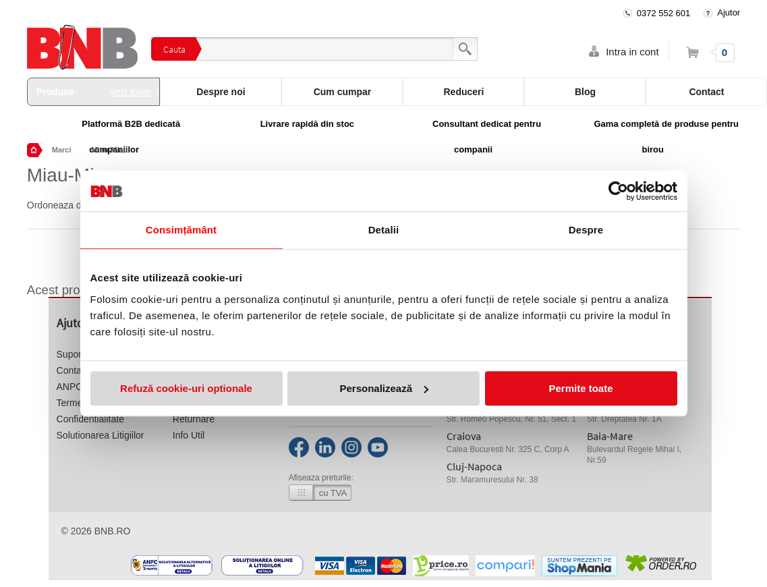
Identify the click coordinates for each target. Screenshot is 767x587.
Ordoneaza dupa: (63, 205)
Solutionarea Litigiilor (100, 435)
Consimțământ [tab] (181, 229)
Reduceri (463, 91)
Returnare (194, 419)
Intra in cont (632, 51)
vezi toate (131, 91)
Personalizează (383, 388)
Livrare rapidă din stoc (307, 124)
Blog (585, 91)
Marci (62, 150)
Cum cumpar (343, 91)
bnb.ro (112, 531)
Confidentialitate (90, 419)
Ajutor (728, 12)
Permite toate (580, 388)
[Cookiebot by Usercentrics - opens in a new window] (618, 191)
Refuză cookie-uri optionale (186, 388)
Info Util (188, 435)
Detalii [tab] (383, 229)
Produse (94, 91)
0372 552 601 (664, 13)
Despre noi (220, 91)
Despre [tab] (586, 229)
